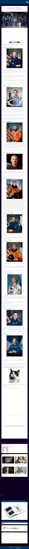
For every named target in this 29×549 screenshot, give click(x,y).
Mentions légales (12, 548)
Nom (2, 492)
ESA (3, 419)
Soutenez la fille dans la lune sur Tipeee (14, 414)
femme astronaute (17, 295)
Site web (20, 492)
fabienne (10, 9)
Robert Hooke (4, 474)
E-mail (12, 492)
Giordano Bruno (17, 464)
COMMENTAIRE (3, 485)
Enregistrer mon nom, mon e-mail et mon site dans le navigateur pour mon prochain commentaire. (13, 496)
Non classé (16, 9)
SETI (2, 464)
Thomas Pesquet (5, 359)
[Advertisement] (14, 34)
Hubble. (25, 208)
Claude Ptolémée (17, 474)
